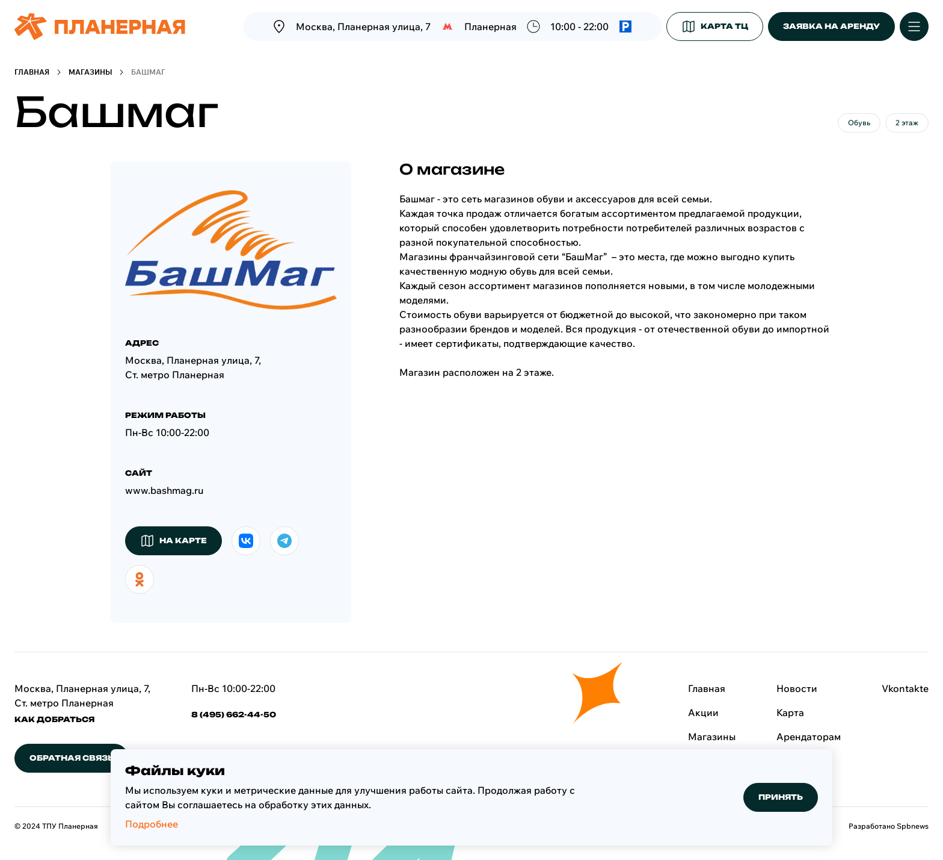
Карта (790, 712)
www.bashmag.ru (164, 490)
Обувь (859, 122)
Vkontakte (905, 688)
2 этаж (906, 122)
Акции (703, 712)
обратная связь (71, 757)
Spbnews (913, 825)
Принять (780, 797)
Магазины (90, 71)
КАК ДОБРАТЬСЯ (54, 719)
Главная (31, 71)
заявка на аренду (831, 26)
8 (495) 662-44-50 (233, 714)
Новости (796, 688)
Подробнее (151, 824)
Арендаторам (808, 737)
